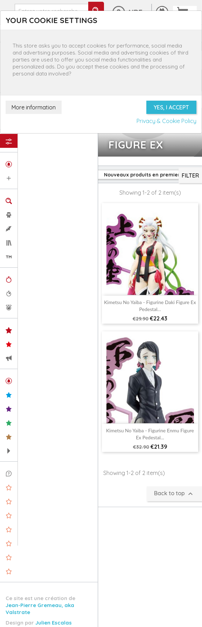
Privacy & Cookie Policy (166, 120)
